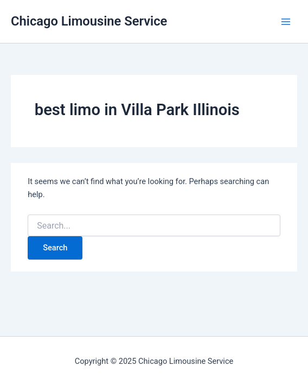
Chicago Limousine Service (89, 21)
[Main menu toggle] (285, 21)
